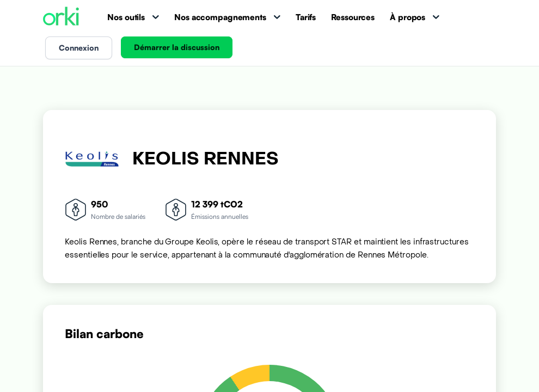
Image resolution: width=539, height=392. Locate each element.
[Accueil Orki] (61, 17)
